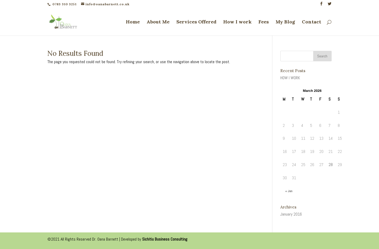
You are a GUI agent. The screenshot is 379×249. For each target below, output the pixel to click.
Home (133, 22)
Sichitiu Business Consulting (164, 239)
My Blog (285, 22)
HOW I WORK (290, 78)
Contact (311, 22)
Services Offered (196, 22)
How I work (237, 22)
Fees (263, 22)
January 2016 (291, 214)
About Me (158, 22)
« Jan (288, 191)
